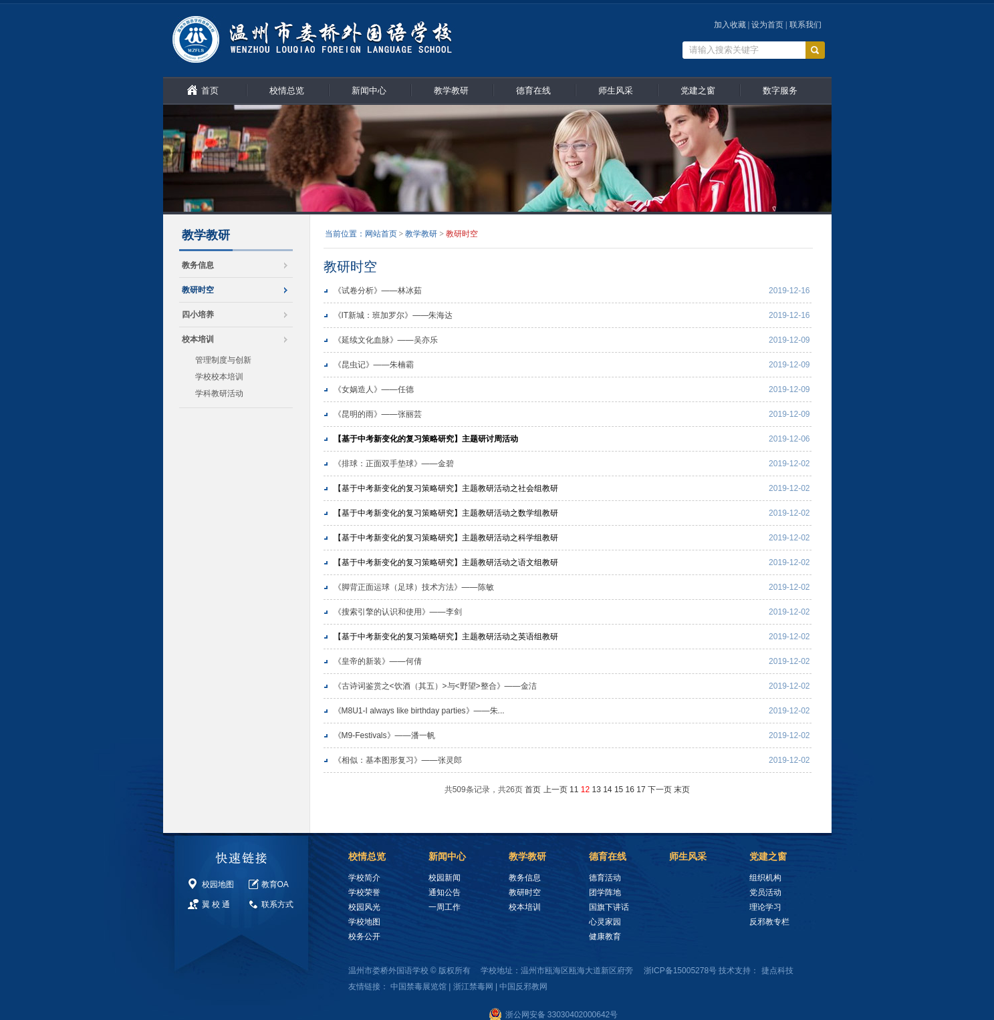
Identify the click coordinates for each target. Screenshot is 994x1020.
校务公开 (364, 936)
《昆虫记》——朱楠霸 (374, 364)
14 (607, 789)
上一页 (555, 789)
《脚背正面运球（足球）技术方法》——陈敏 (414, 587)
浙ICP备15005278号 (680, 970)
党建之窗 (697, 91)
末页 (682, 789)
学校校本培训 (219, 376)
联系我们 (805, 24)
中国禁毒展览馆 (418, 986)
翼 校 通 (216, 904)
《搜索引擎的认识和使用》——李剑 (398, 612)
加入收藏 (730, 24)
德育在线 (533, 91)
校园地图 (218, 884)
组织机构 (765, 877)
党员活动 (765, 892)
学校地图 (364, 921)
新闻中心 (369, 91)
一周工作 (444, 907)
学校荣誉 (364, 892)
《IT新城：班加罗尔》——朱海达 (393, 315)
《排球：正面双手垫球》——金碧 (394, 463)
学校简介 (364, 877)
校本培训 (198, 339)
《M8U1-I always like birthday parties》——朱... (419, 710)
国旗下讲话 (609, 907)
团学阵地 (605, 892)
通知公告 (444, 892)
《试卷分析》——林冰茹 (378, 290)
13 (596, 789)
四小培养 (198, 314)
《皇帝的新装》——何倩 (378, 661)
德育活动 (605, 877)
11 (574, 789)
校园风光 (364, 907)
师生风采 (615, 91)
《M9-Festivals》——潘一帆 (384, 735)
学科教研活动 (219, 393)
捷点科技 (777, 970)
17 (640, 789)
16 (630, 789)
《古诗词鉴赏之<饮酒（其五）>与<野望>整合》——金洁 (435, 686)
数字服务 (780, 91)
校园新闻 (444, 877)
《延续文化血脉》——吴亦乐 (386, 340)
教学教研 (451, 91)
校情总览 (286, 91)
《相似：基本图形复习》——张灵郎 (398, 760)
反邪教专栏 (769, 921)
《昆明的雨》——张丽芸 (378, 414)
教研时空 (198, 290)
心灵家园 (605, 921)
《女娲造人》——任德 (374, 389)
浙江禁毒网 (473, 986)
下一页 (660, 789)
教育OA (275, 884)
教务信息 (198, 265)
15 (618, 789)
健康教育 (605, 936)
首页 (210, 91)
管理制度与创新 (223, 360)
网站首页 (381, 233)
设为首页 (767, 24)
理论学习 (765, 907)
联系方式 (277, 904)
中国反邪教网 (523, 986)
